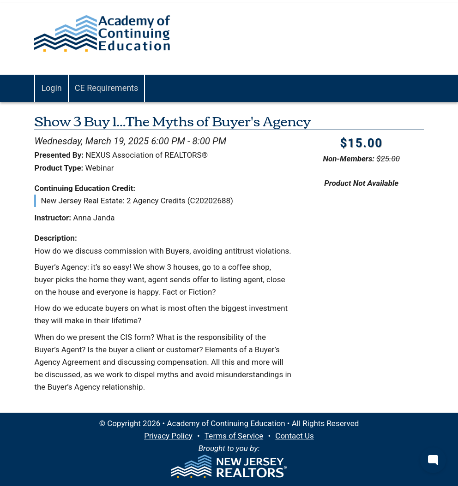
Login (51, 88)
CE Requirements (107, 88)
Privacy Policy (168, 435)
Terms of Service (234, 435)
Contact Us (294, 435)
